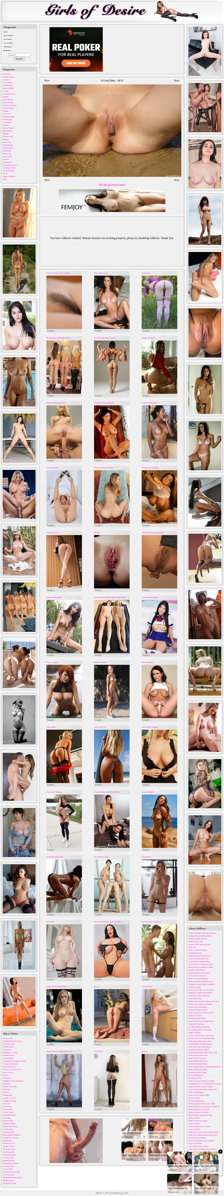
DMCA (99, 1193)
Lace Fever (98, 1051)
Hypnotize (7, 1084)
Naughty (50, 330)
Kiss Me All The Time (11, 1172)
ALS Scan (7, 74)
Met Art (6, 125)
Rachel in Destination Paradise (200, 1004)
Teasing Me (7, 1095)
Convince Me (8, 1158)
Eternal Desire (8, 108)
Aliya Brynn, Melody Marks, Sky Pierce (110, 597)
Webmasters (8, 47)
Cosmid (6, 91)
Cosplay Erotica (9, 94)
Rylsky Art (7, 153)
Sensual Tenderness (10, 1064)
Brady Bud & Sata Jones (12, 1177)
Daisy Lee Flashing (54, 792)
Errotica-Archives (10, 105)
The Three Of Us (195, 1078)
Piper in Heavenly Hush (197, 1069)
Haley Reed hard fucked (103, 467)
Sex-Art (6, 159)
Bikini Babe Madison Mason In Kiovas (203, 1001)
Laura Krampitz (148, 792)
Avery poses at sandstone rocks (200, 964)
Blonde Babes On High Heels (58, 338)
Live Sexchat (8, 43)
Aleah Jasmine (147, 662)
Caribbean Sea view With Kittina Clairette (205, 1084)
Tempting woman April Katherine (201, 984)
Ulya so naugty (52, 662)
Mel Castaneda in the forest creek (201, 1104)
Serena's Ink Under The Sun (199, 944)
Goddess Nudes (9, 117)
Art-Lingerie (8, 82)
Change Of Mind (9, 1101)
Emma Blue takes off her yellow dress (203, 1132)
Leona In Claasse (195, 1015)
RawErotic (7, 151)
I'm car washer (194, 1098)
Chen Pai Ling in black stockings (201, 1081)
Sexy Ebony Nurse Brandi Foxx (201, 1021)
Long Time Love (9, 1067)
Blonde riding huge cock (56, 403)
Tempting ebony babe (54, 857)
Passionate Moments (11, 1163)
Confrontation (8, 1058)
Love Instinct (8, 1129)
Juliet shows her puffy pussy (199, 1047)
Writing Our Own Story (12, 1041)
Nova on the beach (195, 1075)
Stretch (5, 1075)
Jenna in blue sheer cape (197, 1055)
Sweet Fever (7, 1109)
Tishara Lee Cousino (150, 467)
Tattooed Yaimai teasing (197, 1010)
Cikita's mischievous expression (201, 1035)
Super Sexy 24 (99, 727)
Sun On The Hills (195, 1143)
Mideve (145, 1051)
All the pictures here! (112, 185)
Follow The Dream (10, 1126)
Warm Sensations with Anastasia (201, 1140)
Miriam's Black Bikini (197, 1138)
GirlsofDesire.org (116, 1193)
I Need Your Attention (197, 1018)
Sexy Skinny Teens (101, 857)
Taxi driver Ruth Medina (198, 1064)
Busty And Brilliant (196, 1092)
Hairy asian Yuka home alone (199, 1041)
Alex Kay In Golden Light (198, 1095)
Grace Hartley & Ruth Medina (200, 1044)
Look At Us (7, 1049)
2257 (126, 1193)
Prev (47, 80)
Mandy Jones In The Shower (199, 956)
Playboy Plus (8, 148)
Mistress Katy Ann (195, 941)
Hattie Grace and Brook (197, 1007)
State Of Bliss (8, 1072)
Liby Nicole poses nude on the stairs (202, 1089)
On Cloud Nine (9, 1044)
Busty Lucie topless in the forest (201, 990)
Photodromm (8, 145)
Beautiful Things (9, 1115)
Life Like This (8, 1166)
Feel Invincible (8, 1132)
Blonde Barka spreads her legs (200, 1115)
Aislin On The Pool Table (56, 986)
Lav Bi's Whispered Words (198, 1027)
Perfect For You (9, 1143)
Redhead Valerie (100, 662)
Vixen (5, 173)
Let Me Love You (10, 1098)
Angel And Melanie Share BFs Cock (202, 1052)
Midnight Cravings (10, 1052)
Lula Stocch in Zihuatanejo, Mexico (202, 1149)
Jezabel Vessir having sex (152, 922)
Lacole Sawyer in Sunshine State (201, 1038)
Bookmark (7, 50)
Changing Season (195, 953)
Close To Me (8, 1169)
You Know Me (8, 1152)
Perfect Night (8, 1121)
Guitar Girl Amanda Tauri (198, 959)
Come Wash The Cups (197, 1058)
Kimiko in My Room (196, 970)
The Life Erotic (9, 171)
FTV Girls (7, 114)
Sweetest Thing (9, 1123)
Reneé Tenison (194, 1123)
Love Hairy (7, 122)
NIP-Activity (8, 136)
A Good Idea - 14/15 (112, 80)
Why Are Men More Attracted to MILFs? (204, 1067)
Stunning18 (7, 162)
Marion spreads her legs (197, 939)
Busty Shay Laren (101, 273)
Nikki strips (51, 727)
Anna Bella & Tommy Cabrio (14, 1061)
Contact (6, 1092)
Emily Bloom (8, 99)
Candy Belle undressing (197, 1061)
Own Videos (8, 39)
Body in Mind (8, 88)
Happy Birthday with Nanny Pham (202, 933)
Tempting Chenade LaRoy (198, 1049)
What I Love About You (12, 1069)
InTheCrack (7, 119)
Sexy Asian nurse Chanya (198, 1146)
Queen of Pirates (148, 338)
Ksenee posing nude (196, 1101)
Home (6, 32)
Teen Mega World (10, 165)
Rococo (97, 986)
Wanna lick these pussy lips (152, 532)
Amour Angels (8, 77)
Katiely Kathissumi (149, 403)
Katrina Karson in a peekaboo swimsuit (203, 1106)
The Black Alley (9, 168)
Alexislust (50, 922)
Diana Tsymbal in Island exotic (200, 981)
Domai (5, 97)
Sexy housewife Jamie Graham (200, 1086)
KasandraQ (146, 857)
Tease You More (9, 1149)
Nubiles (6, 139)
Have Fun (192, 947)
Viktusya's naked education (199, 995)
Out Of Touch (8, 1112)
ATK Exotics (8, 85)
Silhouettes (7, 1078)
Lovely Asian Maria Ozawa (105, 338)
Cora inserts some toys (197, 976)
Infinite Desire (8, 1047)
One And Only (8, 1175)
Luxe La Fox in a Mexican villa (200, 1013)
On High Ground (9, 1183)
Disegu (97, 532)
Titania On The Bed (196, 1024)
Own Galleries (8, 35)
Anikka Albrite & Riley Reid (199, 936)
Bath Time (7, 1089)
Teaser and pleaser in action (199, 1126)
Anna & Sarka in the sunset (199, 973)
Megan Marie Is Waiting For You (59, 1051)
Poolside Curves (52, 532)
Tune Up (6, 1104)
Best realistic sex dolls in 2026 (200, 967)
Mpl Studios (7, 131)
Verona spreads (52, 467)
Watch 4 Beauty (9, 176)
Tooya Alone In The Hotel (198, 1109)
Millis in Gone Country (197, 950)
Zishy (5, 179)
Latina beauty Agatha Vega (199, 961)
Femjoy (6, 111)
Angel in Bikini (194, 1032)
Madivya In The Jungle (197, 1072)
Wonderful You (9, 1055)
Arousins (6, 80)
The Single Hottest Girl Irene (199, 1030)
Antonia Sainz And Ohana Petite (106, 792)
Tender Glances (9, 1146)
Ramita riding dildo (54, 597)
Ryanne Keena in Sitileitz (198, 1112)
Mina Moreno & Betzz (11, 1135)
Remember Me (8, 1160)
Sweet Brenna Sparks (150, 597)
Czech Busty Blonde (150, 727)
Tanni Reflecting (194, 998)
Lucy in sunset (194, 1129)
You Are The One (9, 1086)
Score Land (7, 156)
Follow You (7, 1106)
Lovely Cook (147, 986)
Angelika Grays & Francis (13, 1081)
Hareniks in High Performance (200, 993)
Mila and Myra (194, 1118)
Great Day (7, 1118)
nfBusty (6, 134)
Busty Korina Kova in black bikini (107, 922)
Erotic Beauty (8, 102)
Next (176, 80)
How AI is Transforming (198, 978)
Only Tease (7, 142)
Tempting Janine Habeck (103, 403)
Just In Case (7, 1038)
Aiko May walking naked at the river (202, 1135)
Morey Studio (8, 128)
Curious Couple (194, 987)
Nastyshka (146, 273)
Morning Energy (9, 1155)
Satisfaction (7, 1140)
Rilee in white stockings (197, 1121)
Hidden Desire (8, 1180)
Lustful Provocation (10, 1138)
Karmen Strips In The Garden (58, 273)
